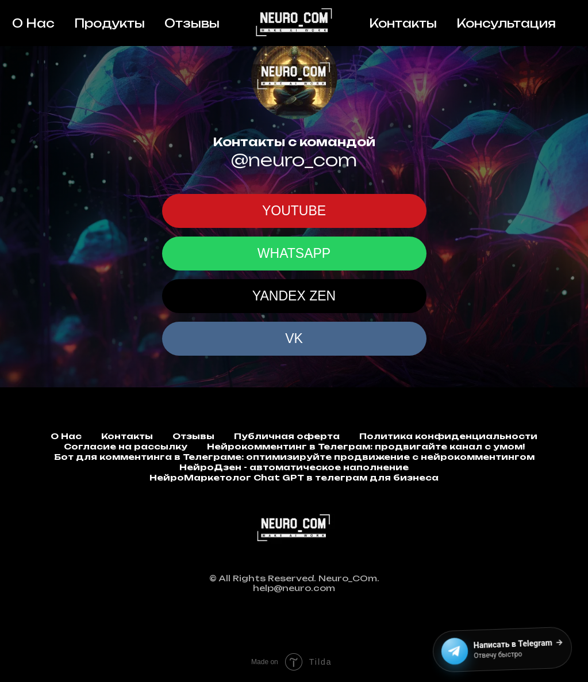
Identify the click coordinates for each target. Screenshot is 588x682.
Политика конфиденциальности (448, 436)
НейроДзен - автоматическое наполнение (294, 467)
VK (294, 338)
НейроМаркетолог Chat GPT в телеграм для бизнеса (294, 477)
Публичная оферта (287, 436)
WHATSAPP (294, 253)
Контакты (403, 23)
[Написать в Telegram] (504, 650)
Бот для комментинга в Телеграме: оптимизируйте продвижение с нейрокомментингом (294, 457)
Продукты (109, 23)
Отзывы (192, 23)
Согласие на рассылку (125, 446)
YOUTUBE (294, 210)
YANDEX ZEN (294, 295)
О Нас (33, 23)
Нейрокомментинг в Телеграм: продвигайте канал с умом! (366, 446)
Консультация (506, 23)
